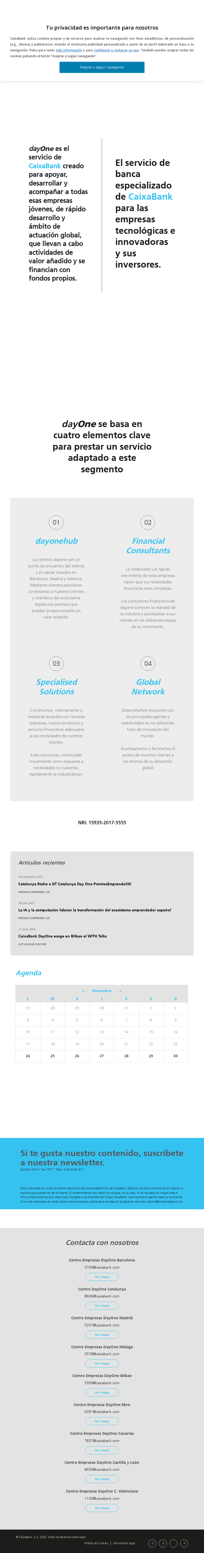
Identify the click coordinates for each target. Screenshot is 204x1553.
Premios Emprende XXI (34, 892)
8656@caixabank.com (102, 1469)
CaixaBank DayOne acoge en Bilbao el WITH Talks (62, 936)
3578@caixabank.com (102, 1354)
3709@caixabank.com (102, 1267)
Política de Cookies (96, 1543)
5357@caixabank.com (102, 1325)
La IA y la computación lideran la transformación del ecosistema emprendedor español (94, 910)
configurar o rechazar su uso (116, 50)
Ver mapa (102, 1277)
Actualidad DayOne (32, 944)
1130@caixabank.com (102, 1498)
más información (69, 50)
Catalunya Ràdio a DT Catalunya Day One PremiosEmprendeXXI (74, 884)
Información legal (124, 1543)
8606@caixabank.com (102, 1296)
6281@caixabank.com (102, 1411)
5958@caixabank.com (102, 1383)
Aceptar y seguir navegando (102, 67)
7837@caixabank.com (102, 1441)
